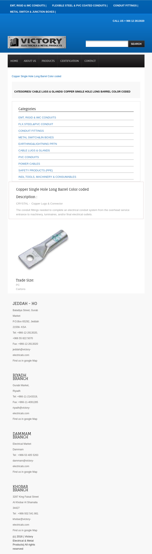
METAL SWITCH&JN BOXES (36, 137)
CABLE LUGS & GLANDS (34, 150)
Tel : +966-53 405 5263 (25, 455)
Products (48, 60)
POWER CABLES (29, 163)
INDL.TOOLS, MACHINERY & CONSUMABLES (47, 176)
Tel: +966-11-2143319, (25, 396)
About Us (30, 60)
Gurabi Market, (21, 385)
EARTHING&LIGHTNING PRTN (38, 143)
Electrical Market (22, 443)
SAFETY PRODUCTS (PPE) (36, 170)
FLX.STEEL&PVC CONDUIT (36, 124)
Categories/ (22, 91)
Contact (90, 60)
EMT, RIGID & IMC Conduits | (28, 5)
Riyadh (16, 391)
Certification (69, 60)
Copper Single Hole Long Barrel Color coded (97, 91)
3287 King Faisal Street (26, 496)
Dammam (18, 449)
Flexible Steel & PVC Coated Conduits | (80, 5)
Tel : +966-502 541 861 (25, 513)
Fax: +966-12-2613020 (25, 343)
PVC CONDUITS (29, 157)
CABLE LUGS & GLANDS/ (47, 91)
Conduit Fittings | (125, 5)
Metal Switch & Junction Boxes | (33, 11)
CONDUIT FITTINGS (31, 130)
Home (14, 60)
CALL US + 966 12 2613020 (128, 20)
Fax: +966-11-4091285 (25, 402)
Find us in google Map (25, 360)
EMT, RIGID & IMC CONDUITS (37, 117)
